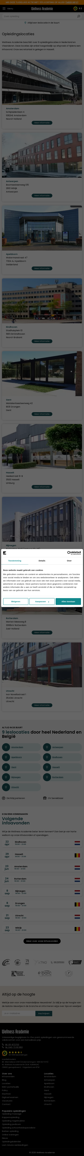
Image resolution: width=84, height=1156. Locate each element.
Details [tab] (42, 561)
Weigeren (15, 601)
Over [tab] (69, 561)
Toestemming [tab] (14, 561)
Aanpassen (42, 601)
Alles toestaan (68, 601)
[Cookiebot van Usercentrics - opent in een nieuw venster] (69, 553)
